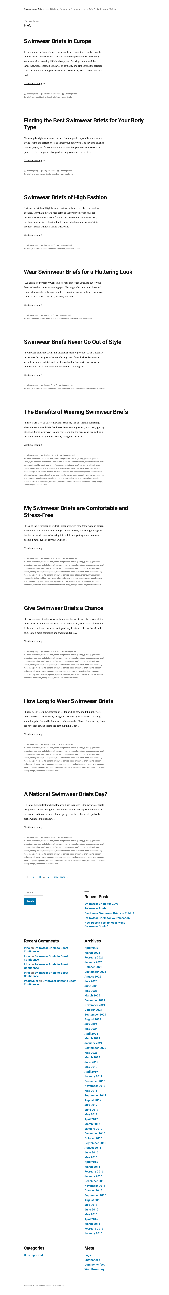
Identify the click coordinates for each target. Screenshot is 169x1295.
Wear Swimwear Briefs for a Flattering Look (78, 271)
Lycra (26, 462)
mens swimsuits (63, 468)
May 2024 (90, 1028)
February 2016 (93, 1171)
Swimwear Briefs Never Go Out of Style (72, 342)
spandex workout (85, 478)
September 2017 (95, 1095)
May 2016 (90, 1157)
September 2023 (95, 1048)
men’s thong (69, 465)
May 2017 (90, 1114)
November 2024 (94, 1005)
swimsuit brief (38, 97)
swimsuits (44, 481)
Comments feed (94, 1264)
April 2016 (91, 1162)
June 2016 (91, 1152)
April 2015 (91, 1219)
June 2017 (91, 1109)
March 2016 (92, 1166)
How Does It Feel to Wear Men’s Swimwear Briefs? (104, 924)
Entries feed (92, 1260)
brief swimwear (33, 318)
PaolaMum (31, 981)
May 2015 (90, 1214)
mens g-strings (36, 468)
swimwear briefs (65, 97)
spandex (99, 475)
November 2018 (94, 1086)
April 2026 (91, 948)
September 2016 (95, 1143)
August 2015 (92, 1200)
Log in (88, 1255)
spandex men (41, 478)
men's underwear (92, 462)
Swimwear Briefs (34, 9)
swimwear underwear (81, 481)
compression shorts (68, 458)
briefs (29, 97)
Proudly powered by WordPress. (51, 1285)
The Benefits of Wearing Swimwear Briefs (76, 412)
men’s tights (80, 465)
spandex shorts (54, 478)
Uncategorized (71, 94)
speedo (96, 478)
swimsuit (35, 481)
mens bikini (90, 465)
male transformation (75, 462)
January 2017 (93, 1128)
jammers (96, 458)
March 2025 (92, 995)
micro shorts (40, 472)
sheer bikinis (75, 575)
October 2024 (93, 1009)
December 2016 (94, 1133)
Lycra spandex (35, 462)
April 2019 (91, 1071)
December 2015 (94, 1181)
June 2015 (91, 1209)
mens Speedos (49, 468)
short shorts (61, 475)
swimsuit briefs (51, 97)
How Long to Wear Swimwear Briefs (68, 701)
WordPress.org (94, 1269)
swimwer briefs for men (95, 388)
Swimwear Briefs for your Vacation (107, 918)
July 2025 (90, 981)
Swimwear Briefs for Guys (101, 903)
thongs (99, 481)
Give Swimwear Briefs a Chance (63, 608)
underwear (28, 485)
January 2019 (93, 1076)
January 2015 (93, 1233)
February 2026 (93, 957)
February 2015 (93, 1228)
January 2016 (93, 1176)
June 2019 (91, 1062)
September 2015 (95, 1195)
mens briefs (37, 248)
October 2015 (93, 1190)
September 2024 (95, 1014)
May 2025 (90, 990)
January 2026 (93, 962)
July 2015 (90, 1205)
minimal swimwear (54, 472)
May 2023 (90, 1052)
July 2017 (90, 1105)
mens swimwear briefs (41, 174)
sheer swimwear (36, 475)
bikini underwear (33, 458)
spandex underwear (69, 478)
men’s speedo (57, 465)
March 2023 (92, 1057)
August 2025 (92, 976)
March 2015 (92, 1223)
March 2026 (92, 952)
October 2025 (93, 967)
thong (93, 481)
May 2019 (90, 1067)
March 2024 (92, 1038)
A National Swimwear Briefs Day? (65, 794)
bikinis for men (47, 458)
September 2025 (95, 971)
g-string (80, 458)
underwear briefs (40, 485)
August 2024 (92, 1019)
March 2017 (92, 1124)
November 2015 (94, 1185)
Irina (27, 948)
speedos (55, 174)
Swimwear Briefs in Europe (57, 41)
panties (66, 472)
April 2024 (91, 1033)
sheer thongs (49, 475)
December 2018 (94, 1081)
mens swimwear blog (93, 468)
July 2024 (90, 1024)
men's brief (50, 318)
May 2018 (90, 1090)
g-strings (88, 458)
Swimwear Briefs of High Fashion (65, 197)
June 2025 (91, 986)
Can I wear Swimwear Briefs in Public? (109, 913)
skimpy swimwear (74, 475)
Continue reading (35, 83)
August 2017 (92, 1100)
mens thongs (29, 472)
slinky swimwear (89, 475)
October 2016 (93, 1138)
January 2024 (93, 1043)
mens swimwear (49, 248)
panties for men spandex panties (83, 472)
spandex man (29, 478)
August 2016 (92, 1147)
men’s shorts (46, 465)
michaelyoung (32, 94)
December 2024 (94, 1000)
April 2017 (91, 1119)
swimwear (61, 248)
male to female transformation (54, 462)
